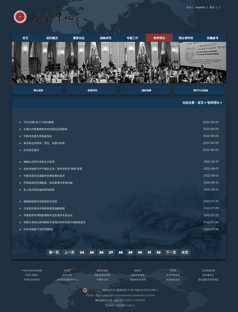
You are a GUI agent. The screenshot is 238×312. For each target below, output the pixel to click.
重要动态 (79, 38)
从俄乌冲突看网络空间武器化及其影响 (45, 129)
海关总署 (67, 275)
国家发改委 (102, 270)
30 (140, 252)
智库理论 (159, 38)
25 (92, 252)
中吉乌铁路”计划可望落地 (38, 229)
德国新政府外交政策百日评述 (40, 201)
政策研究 (92, 90)
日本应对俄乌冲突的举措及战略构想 (44, 208)
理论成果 (38, 90)
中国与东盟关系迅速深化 (38, 136)
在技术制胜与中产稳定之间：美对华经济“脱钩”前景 (53, 168)
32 (159, 252)
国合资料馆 (186, 38)
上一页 (69, 252)
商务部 (173, 270)
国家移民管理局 (138, 279)
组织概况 (52, 38)
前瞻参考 (212, 38)
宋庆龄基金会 (173, 279)
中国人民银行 (32, 275)
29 (130, 252)
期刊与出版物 (200, 90)
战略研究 (105, 38)
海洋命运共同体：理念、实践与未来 (44, 143)
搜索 (219, 7)
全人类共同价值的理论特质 (39, 189)
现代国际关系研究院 (208, 279)
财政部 (137, 270)
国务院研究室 (173, 275)
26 (101, 252)
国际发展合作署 (102, 275)
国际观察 (146, 90)
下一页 (171, 252)
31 (149, 252)
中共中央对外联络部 (32, 270)
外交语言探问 (31, 150)
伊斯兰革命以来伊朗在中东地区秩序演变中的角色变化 (54, 222)
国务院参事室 (137, 275)
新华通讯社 (208, 275)
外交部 (67, 270)
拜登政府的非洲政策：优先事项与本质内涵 (48, 182)
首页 (25, 38)
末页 (185, 252)
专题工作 (132, 38)
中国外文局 (102, 279)
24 (82, 252)
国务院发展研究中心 (67, 279)
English (200, 7)
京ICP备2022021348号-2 (144, 290)
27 (111, 252)
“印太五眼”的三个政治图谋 (39, 122)
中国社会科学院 (32, 279)
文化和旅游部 (208, 270)
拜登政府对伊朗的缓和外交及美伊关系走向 (48, 215)
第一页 (54, 252)
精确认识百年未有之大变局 (39, 161)
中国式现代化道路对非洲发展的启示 (44, 175)
